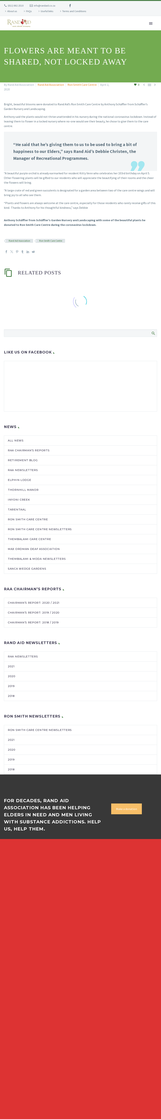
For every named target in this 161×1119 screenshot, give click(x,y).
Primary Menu (150, 23)
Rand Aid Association (51, 85)
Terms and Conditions (74, 11)
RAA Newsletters (23, 656)
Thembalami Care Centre (29, 539)
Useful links (47, 11)
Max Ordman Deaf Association (34, 549)
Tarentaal (17, 509)
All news (16, 440)
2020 (11, 676)
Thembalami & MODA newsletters (37, 559)
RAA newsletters (23, 470)
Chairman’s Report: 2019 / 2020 (33, 612)
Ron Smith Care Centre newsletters (40, 529)
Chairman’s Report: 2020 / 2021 (33, 602)
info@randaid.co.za (44, 5)
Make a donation (126, 809)
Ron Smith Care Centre (82, 85)
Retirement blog (23, 460)
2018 (11, 696)
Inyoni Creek (19, 499)
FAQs (29, 11)
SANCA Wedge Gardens (27, 568)
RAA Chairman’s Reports (28, 450)
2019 (11, 686)
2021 (11, 666)
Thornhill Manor (23, 490)
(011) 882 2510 (15, 5)
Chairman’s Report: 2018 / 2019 (33, 622)
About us (12, 11)
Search (153, 333)
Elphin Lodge (19, 480)
